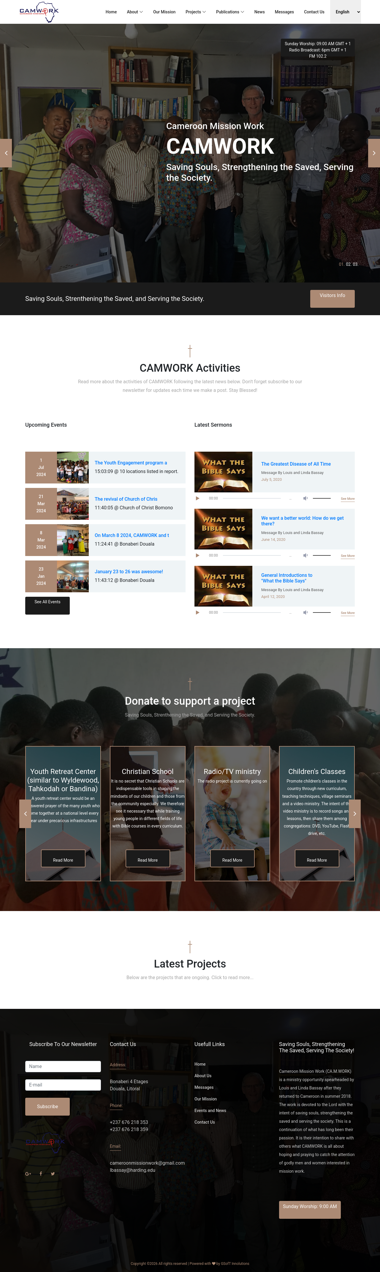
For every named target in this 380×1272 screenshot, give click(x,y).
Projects (193, 12)
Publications (227, 12)
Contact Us (314, 12)
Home (111, 12)
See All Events (47, 601)
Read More (63, 860)
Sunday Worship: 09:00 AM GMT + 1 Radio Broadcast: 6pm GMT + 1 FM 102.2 (318, 48)
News (259, 12)
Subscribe (47, 1106)
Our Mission (164, 12)
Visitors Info (332, 295)
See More (348, 499)
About (132, 12)
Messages (284, 12)
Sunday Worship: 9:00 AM (310, 1206)
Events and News (210, 1110)
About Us (202, 1075)
